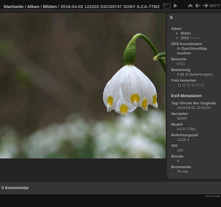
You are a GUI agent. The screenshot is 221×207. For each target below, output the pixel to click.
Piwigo (217, 196)
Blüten (50, 6)
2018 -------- (190, 38)
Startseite (13, 6)
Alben (33, 6)
